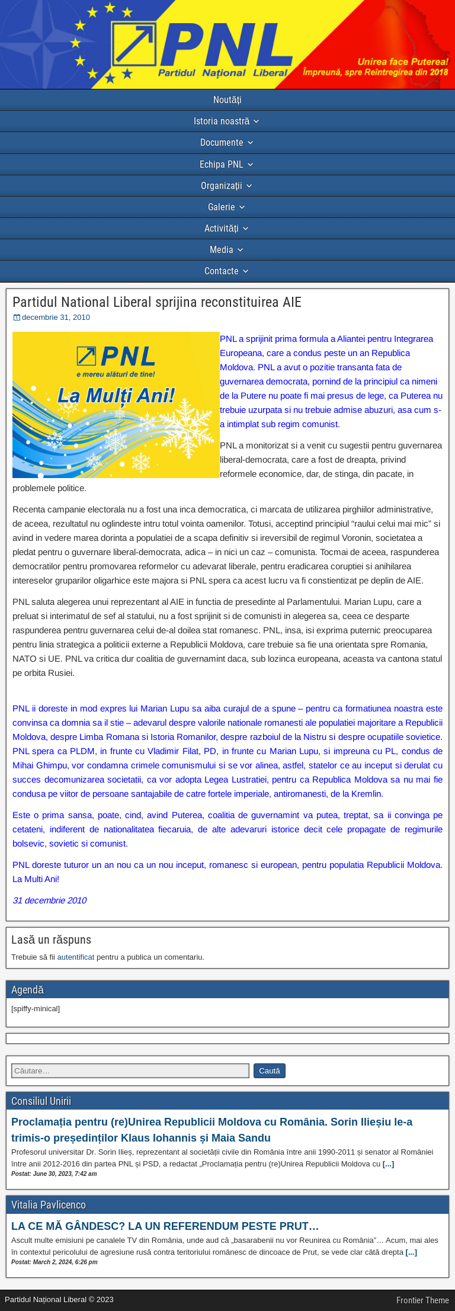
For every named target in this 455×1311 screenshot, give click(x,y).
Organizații (221, 185)
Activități (221, 228)
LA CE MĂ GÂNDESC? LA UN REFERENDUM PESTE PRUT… (165, 1226)
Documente (221, 142)
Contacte (221, 271)
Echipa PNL (221, 164)
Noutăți (227, 99)
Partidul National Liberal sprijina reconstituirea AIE (157, 302)
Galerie (221, 207)
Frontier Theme (422, 1300)
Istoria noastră (222, 121)
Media (221, 249)
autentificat (76, 957)
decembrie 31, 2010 (56, 317)
